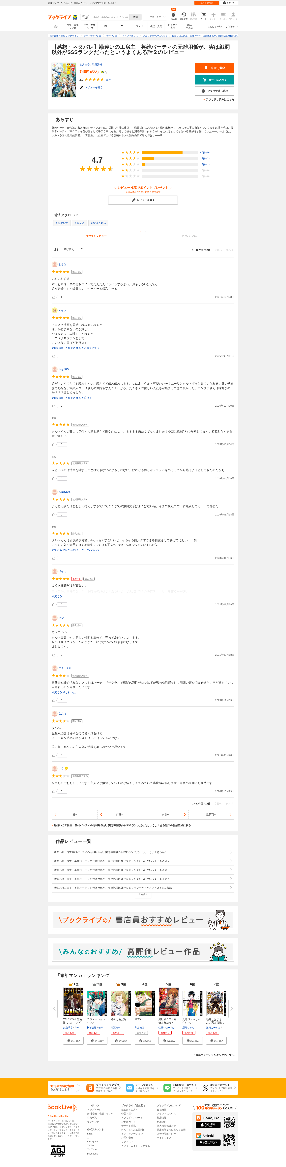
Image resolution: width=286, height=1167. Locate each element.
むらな (62, 264)
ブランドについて (166, 1113)
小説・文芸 (156, 26)
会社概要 (161, 1109)
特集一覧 (92, 1117)
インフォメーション (132, 1133)
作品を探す (127, 1113)
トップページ (94, 1109)
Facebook (92, 1153)
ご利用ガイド (231, 26)
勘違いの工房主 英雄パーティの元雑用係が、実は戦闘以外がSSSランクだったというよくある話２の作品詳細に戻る (122, 825)
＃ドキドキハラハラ (88, 549)
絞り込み (86, 17)
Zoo (76, 1027)
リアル (138, 1019)
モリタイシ (104, 1027)
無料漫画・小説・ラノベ (100, 1113)
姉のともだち (118, 1019)
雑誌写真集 (189, 26)
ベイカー (64, 571)
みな (61, 617)
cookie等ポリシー (166, 1133)
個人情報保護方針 (166, 1125)
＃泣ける (86, 397)
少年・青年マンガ (73, 26)
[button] (73, 1040)
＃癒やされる (98, 223)
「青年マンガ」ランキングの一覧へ (213, 1055)
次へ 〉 (230, 250)
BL (106, 26)
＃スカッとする (90, 347)
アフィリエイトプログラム (135, 1145)
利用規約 (161, 1121)
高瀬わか (115, 1027)
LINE (90, 1133)
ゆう (61, 768)
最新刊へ (211, 814)
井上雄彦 (139, 1027)
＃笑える (79, 223)
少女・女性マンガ (89, 26)
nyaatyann (65, 491)
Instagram (92, 1141)
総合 (56, 26)
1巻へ (74, 814)
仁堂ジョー (164, 1027)
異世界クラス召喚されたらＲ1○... (167, 1022)
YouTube (92, 1149)
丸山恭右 (68, 1027)
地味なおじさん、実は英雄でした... (215, 1022)
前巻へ (120, 814)
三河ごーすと (213, 1027)
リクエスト (127, 1141)
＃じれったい (70, 692)
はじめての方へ (215, 26)
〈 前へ (217, 250)
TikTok (90, 1145)
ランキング (93, 1121)
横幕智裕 (92, 1027)
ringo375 (64, 369)
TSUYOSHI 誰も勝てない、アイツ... (72, 1022)
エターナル (65, 668)
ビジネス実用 (173, 26)
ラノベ (139, 26)
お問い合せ (127, 1137)
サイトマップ (164, 1137)
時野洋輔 (97, 64)
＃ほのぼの (61, 223)
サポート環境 (128, 1125)
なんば (62, 713)
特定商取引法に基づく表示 (171, 1129)
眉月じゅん (188, 1027)
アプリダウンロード (132, 1117)
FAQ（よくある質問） (133, 1129)
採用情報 (161, 1117)
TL (122, 26)
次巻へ (166, 814)
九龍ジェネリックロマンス (191, 1021)
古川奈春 (84, 64)
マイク (62, 310)
